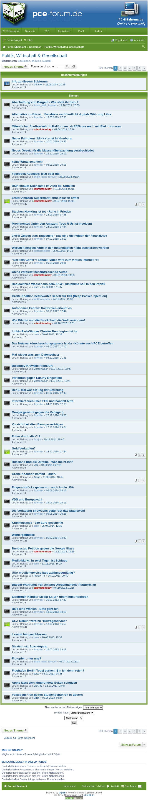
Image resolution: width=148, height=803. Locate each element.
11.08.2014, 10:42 (53, 477)
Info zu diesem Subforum (30, 81)
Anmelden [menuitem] (139, 40)
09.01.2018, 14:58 (64, 275)
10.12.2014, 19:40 (54, 439)
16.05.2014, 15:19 (56, 502)
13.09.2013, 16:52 (56, 624)
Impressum (70, 786)
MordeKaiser (40, 368)
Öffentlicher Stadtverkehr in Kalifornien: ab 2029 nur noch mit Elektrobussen (66, 126)
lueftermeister (41, 250)
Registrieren (64, 31)
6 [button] (139, 68)
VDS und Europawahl (27, 499)
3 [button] (125, 68)
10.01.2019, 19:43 (56, 141)
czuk (36, 334)
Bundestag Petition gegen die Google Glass (43, 548)
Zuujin (37, 439)
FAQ (47, 31)
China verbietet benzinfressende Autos (39, 272)
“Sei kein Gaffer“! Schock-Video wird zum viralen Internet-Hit (55, 260)
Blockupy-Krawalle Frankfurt (32, 365)
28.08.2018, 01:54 (69, 176)
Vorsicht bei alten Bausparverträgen (37, 424)
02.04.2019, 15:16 (64, 129)
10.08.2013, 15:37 (52, 637)
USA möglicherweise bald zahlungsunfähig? (43, 572)
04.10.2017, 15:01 (64, 323)
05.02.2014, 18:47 (56, 537)
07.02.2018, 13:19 (56, 238)
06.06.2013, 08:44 (52, 697)
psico (36, 287)
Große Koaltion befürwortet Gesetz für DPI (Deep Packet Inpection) (59, 296)
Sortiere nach (74, 713)
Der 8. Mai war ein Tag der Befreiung (37, 390)
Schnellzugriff (14, 40)
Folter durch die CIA (26, 436)
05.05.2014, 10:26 (56, 513)
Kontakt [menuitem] (114, 786)
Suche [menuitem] (144, 47)
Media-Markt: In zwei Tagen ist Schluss (39, 560)
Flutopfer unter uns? (26, 658)
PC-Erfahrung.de (11, 31)
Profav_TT (39, 575)
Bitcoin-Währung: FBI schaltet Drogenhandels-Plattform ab (54, 584)
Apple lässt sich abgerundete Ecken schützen (44, 682)
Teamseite (30, 31)
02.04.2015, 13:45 (60, 368)
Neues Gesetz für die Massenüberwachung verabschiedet (53, 150)
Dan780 (37, 685)
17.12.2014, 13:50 (56, 415)
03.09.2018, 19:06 (56, 164)
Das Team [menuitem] (130, 786)
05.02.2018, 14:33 (63, 250)
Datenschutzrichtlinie (93, 786)
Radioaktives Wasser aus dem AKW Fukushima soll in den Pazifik (58, 284)
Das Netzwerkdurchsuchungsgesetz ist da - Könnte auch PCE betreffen (62, 343)
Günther (38, 84)
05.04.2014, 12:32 (52, 525)
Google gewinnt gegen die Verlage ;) (37, 412)
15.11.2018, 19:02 (56, 153)
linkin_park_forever (45, 105)
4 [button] (129, 68)
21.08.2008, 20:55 (55, 84)
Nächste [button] (144, 68)
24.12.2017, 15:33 (63, 299)
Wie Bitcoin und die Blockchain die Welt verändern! (48, 320)
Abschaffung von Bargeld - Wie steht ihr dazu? (45, 102)
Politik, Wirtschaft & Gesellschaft (34, 55)
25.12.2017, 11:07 (52, 287)
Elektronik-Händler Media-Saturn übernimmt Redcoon (50, 596)
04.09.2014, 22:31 (51, 465)
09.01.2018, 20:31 (56, 263)
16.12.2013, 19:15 (64, 551)
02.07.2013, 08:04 (55, 685)
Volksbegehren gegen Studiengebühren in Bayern (47, 694)
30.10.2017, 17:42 (56, 311)
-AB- (35, 465)
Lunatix (46, 60)
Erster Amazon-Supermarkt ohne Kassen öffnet (45, 198)
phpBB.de (89, 795)
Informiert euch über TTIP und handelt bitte (42, 401)
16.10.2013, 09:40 (58, 575)
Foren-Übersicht (17, 786)
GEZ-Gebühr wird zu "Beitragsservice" (39, 621)
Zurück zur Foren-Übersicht (19, 737)
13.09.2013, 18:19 (56, 612)
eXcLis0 (36, 60)
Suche (67, 66)
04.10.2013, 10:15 (64, 587)
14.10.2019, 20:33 (69, 105)
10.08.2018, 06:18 (64, 188)
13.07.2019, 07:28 (56, 117)
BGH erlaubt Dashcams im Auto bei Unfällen (43, 185)
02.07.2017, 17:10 (56, 346)
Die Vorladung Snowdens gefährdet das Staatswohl (48, 510)
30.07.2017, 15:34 (52, 334)
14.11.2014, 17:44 (56, 451)
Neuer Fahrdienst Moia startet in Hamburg (42, 138)
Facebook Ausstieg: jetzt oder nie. (36, 173)
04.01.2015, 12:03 (56, 404)
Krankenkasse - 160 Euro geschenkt (37, 522)
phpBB (62, 792)
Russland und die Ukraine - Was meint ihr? (42, 462)
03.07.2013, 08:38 (52, 673)
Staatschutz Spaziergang (29, 646)
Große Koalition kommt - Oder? (34, 474)
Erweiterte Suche (74, 66)
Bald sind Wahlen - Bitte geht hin (35, 609)
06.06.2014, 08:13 (56, 490)
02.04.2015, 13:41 (60, 381)
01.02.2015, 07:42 (56, 393)
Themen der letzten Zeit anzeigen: (74, 708)
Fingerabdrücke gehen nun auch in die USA (43, 487)
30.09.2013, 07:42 (56, 599)
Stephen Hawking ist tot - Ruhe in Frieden (41, 211)
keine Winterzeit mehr (27, 161)
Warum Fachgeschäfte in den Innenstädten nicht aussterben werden (60, 247)
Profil (81, 31)
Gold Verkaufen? (24, 448)
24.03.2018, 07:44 (56, 226)
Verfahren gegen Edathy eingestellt (37, 378)
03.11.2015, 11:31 (56, 357)
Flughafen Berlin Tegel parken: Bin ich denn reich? (48, 670)
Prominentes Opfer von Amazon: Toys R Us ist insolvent (52, 223)
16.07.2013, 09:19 (56, 649)
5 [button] (134, 68)
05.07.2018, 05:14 (64, 201)
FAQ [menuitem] (30, 40)
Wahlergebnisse (23, 534)
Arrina (36, 477)
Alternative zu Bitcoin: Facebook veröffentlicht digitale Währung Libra (61, 114)
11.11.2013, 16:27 (52, 563)
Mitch (36, 697)
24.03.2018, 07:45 (56, 214)
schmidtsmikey (42, 129)
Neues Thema (14, 66)
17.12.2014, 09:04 (56, 427)
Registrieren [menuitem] (121, 40)
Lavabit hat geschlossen (29, 634)
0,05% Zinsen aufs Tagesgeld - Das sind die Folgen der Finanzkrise (59, 235)
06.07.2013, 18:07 (69, 661)
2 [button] (120, 68)
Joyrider (38, 117)
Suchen (98, 31)
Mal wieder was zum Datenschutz (35, 354)
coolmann (24, 60)
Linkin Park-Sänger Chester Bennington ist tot (45, 331)
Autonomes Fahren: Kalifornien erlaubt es (42, 308)
